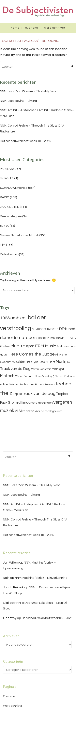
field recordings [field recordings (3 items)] (66, 346)
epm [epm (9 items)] (30, 346)
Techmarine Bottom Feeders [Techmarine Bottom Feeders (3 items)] (37, 384)
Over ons (31, 27)
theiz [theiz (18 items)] (6, 393)
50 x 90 (4, 225)
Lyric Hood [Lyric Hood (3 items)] (39, 362)
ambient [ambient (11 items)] (18, 318)
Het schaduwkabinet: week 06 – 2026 (47, 618)
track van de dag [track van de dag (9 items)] (39, 393)
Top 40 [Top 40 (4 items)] (17, 394)
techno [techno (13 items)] (63, 383)
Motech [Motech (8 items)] (7, 376)
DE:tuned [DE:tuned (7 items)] (67, 329)
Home (15, 27)
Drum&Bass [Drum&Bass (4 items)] (53, 338)
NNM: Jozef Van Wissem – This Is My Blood (28, 91)
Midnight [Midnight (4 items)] (58, 369)
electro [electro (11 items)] (18, 346)
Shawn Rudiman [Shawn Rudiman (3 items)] (65, 376)
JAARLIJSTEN (9, 206)
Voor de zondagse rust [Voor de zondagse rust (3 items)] (48, 411)
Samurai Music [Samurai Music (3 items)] (33, 376)
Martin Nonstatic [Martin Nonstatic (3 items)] (41, 369)
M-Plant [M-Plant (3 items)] (50, 362)
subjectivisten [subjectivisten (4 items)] (9, 384)
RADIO (4, 197)
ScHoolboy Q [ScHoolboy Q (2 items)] (48, 376)
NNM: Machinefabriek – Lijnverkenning (41, 577)
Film (2, 244)
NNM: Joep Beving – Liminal (18, 100)
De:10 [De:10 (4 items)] (54, 329)
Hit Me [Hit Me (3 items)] (59, 354)
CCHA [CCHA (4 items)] (45, 329)
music (4, 178)
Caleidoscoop (9, 254)
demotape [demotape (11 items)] (23, 337)
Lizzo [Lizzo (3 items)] (29, 362)
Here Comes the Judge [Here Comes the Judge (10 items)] (31, 354)
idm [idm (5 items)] (22, 362)
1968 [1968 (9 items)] (5, 318)
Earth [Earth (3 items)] (65, 338)
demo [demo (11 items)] (6, 337)
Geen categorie (11, 216)
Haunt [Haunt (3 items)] (4, 354)
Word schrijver (54, 27)
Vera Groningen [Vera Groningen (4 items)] (42, 402)
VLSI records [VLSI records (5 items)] (24, 411)
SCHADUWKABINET (14, 187)
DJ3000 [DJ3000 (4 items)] (39, 338)
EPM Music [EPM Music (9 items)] (45, 346)
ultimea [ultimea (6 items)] (24, 402)
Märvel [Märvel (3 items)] (19, 376)
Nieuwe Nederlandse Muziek (19, 235)
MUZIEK (5, 168)
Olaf (6, 602)
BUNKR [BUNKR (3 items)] (36, 329)
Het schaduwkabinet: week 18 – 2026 (25, 141)
